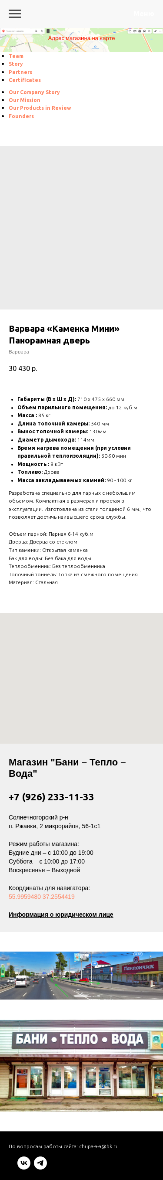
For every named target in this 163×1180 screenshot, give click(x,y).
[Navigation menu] (15, 14)
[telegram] (40, 1167)
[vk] (23, 1167)
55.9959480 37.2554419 (42, 896)
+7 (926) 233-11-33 (51, 796)
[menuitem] (16, 56)
